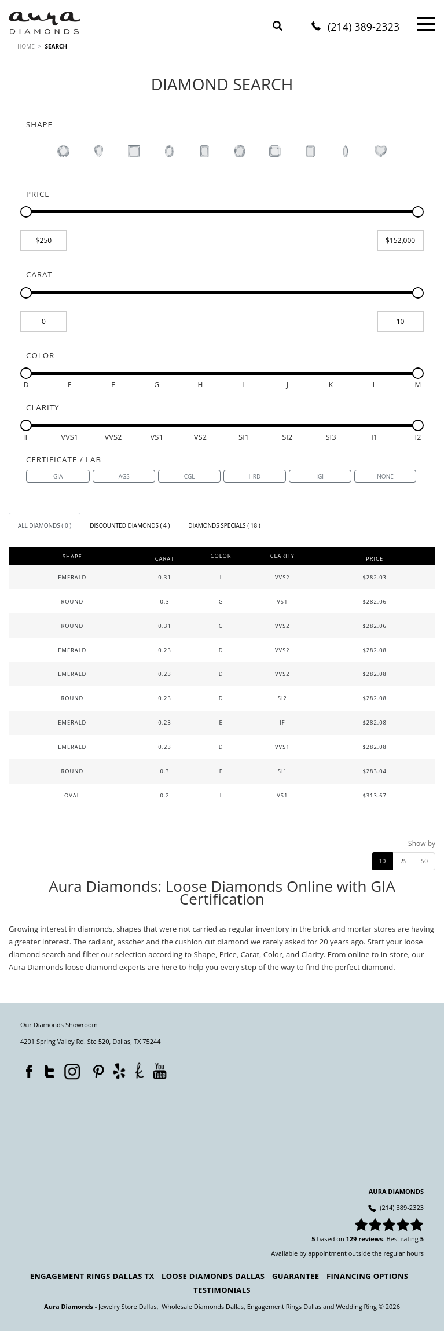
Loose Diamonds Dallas (213, 1276)
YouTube (159, 1071)
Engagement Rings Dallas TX (92, 1276)
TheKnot (139, 1070)
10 (382, 861)
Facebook (26, 1069)
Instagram (71, 1070)
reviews (370, 1238)
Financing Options (367, 1276)
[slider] (26, 212)
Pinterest (95, 1069)
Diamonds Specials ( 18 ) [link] (224, 525)
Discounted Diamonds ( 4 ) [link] (130, 525)
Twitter (46, 1069)
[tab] (44, 525)
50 (424, 861)
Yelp (119, 1071)
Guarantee (295, 1276)
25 (403, 861)
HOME (26, 46)
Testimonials (222, 1290)
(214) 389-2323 (363, 27)
